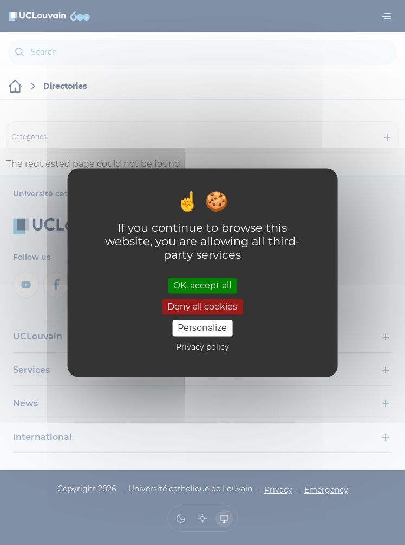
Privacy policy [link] (202, 347)
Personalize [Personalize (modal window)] (202, 328)
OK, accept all (202, 285)
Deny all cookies (202, 307)
